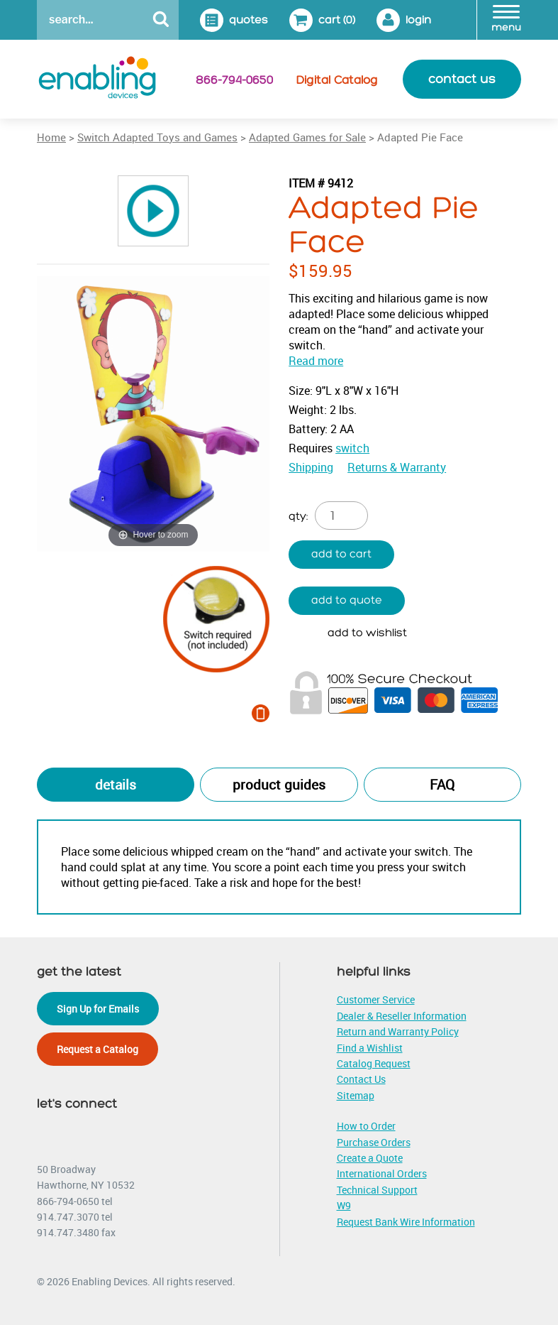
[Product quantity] (341, 515)
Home (51, 137)
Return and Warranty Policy (398, 1031)
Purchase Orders (374, 1142)
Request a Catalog (97, 1049)
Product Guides (279, 784)
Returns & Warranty (396, 467)
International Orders (382, 1173)
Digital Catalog (337, 80)
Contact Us (361, 1079)
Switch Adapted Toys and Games (157, 137)
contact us (462, 79)
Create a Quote (370, 1158)
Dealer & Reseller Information (402, 1016)
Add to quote (346, 600)
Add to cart (341, 554)
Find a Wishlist (370, 1047)
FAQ (442, 784)
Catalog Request (374, 1063)
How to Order (366, 1126)
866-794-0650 (234, 80)
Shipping (311, 467)
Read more (316, 361)
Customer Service (376, 999)
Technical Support (377, 1189)
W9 (344, 1205)
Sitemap (355, 1095)
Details (115, 784)
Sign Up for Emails (98, 1008)
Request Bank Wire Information (406, 1221)
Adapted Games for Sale (307, 137)
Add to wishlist (367, 633)
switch (352, 448)
